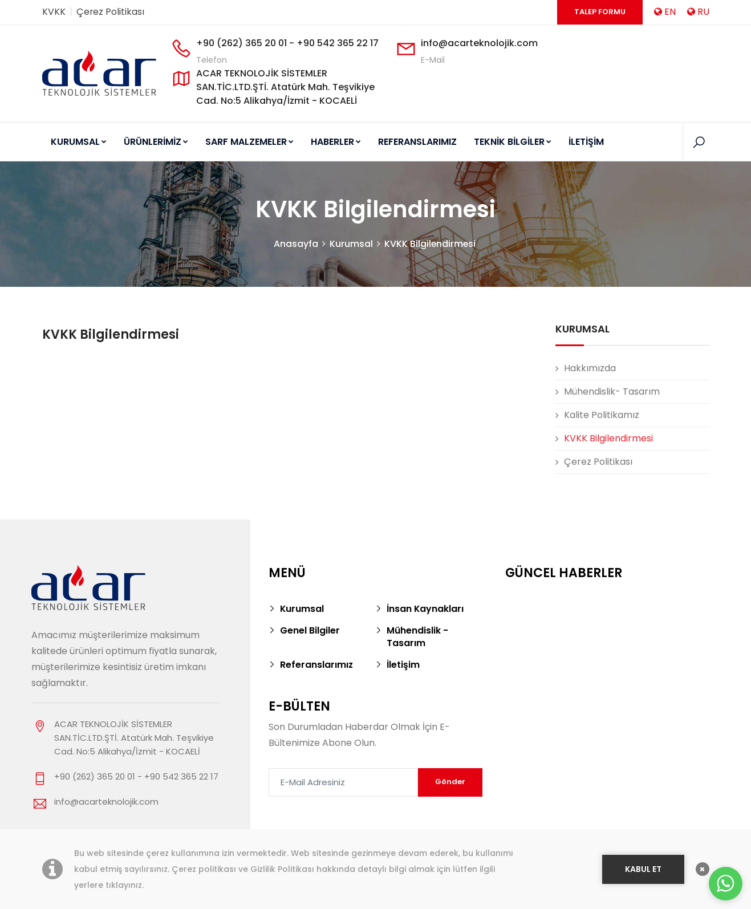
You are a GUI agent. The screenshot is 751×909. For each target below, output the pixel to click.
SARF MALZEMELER (249, 141)
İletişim (403, 664)
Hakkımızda (590, 368)
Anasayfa (295, 243)
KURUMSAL (79, 141)
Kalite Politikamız (601, 414)
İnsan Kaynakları (425, 608)
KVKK (54, 11)
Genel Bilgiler (310, 630)
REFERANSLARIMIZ (417, 141)
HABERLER (336, 141)
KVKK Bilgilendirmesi (430, 243)
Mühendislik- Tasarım (612, 391)
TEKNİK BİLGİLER (512, 141)
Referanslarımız (317, 664)
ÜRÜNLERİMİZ (156, 141)
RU (698, 11)
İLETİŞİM (586, 141)
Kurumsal (350, 243)
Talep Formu (600, 11)
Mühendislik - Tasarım (417, 637)
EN (665, 11)
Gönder (450, 781)
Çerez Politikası (110, 11)
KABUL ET (643, 868)
